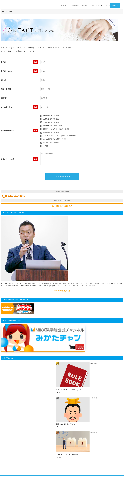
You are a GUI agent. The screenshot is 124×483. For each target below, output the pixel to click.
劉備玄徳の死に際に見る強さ (100, 412)
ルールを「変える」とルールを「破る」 (104, 375)
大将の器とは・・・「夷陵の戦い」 (102, 446)
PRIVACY (72, 473)
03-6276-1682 (15, 196)
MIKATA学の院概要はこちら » (62, 291)
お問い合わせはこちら (63, 206)
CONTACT (62, 473)
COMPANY (52, 473)
